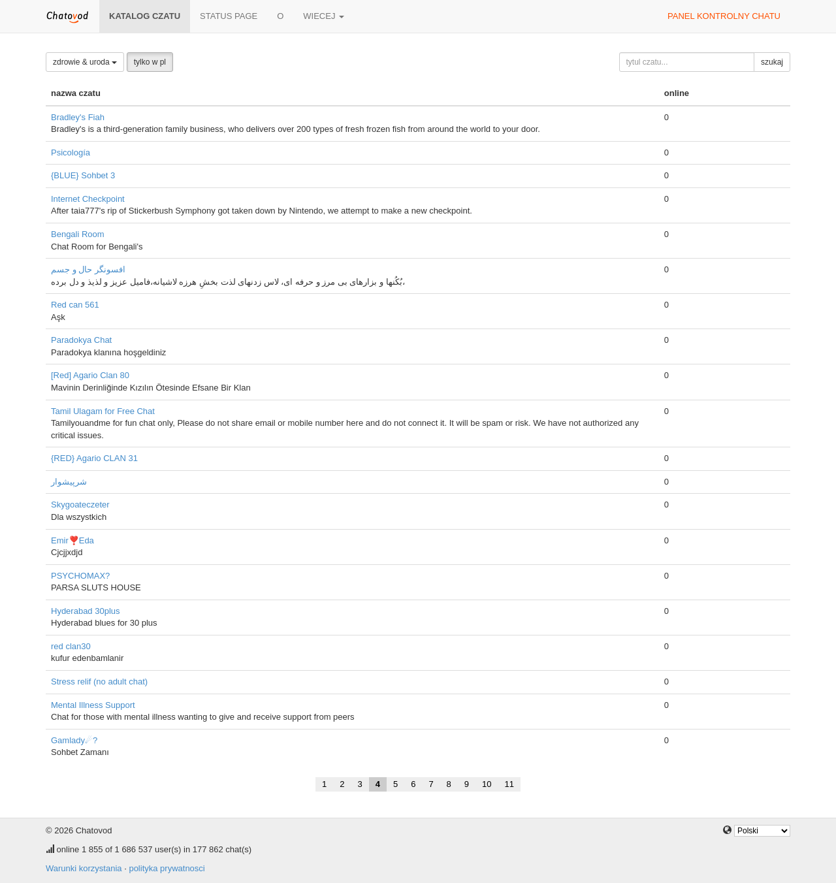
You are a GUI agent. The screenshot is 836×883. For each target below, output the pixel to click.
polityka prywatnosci (166, 868)
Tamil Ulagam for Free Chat (103, 411)
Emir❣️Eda (72, 540)
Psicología (70, 152)
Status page (228, 16)
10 (486, 784)
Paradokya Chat (81, 340)
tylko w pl (150, 62)
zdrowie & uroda (85, 62)
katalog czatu (144, 16)
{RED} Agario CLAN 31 (94, 458)
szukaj (772, 62)
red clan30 (71, 646)
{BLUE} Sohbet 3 (83, 175)
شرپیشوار (69, 482)
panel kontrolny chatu (723, 16)
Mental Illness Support (93, 705)
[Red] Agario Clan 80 (90, 375)
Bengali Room (77, 234)
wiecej (323, 16)
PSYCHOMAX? (80, 576)
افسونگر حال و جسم (88, 269)
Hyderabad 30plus (85, 611)
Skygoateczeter (80, 504)
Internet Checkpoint (88, 199)
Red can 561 (75, 305)
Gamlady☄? (74, 740)
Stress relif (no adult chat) (99, 681)
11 (509, 784)
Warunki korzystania (84, 868)
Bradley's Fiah (77, 117)
